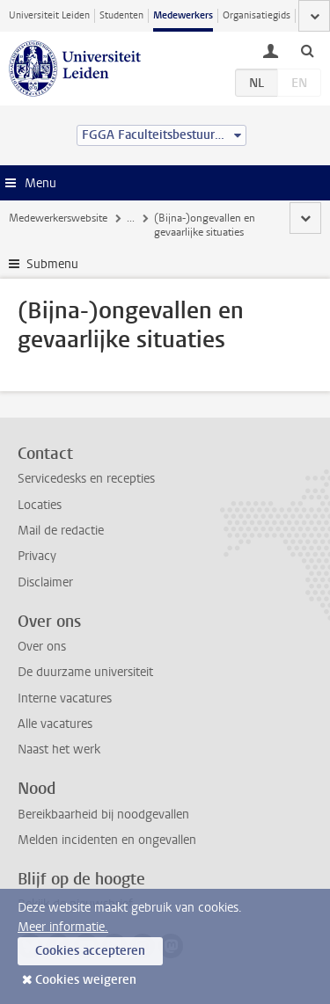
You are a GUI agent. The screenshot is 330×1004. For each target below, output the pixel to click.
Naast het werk (59, 749)
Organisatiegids (256, 15)
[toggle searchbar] (307, 50)
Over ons (42, 646)
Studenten (121, 15)
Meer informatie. (63, 927)
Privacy (37, 556)
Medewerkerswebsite (58, 218)
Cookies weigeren (85, 979)
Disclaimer (45, 582)
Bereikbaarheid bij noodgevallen (103, 814)
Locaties (40, 505)
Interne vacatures (65, 698)
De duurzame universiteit (85, 672)
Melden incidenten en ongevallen (107, 840)
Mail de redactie (61, 530)
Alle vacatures (55, 724)
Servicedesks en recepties (86, 478)
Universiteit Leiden (49, 15)
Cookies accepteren (90, 950)
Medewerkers (183, 15)
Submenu (52, 264)
